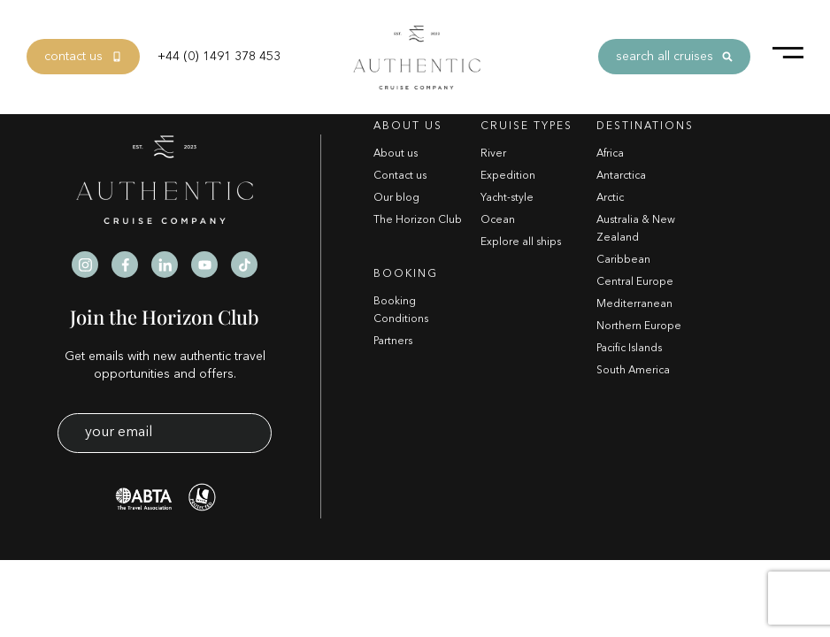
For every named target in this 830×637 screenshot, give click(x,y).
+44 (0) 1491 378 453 (219, 56)
